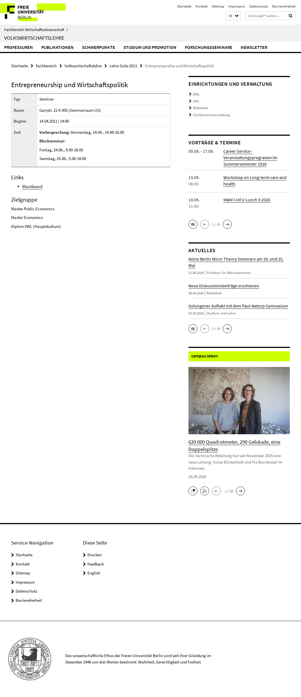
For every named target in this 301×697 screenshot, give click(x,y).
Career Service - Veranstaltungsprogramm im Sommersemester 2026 (250, 157)
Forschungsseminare (208, 47)
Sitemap (218, 6)
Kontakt (201, 6)
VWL (196, 101)
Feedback (95, 564)
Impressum (236, 6)
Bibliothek (200, 108)
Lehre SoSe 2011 (123, 65)
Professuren (18, 47)
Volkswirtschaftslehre (34, 37)
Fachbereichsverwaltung (211, 115)
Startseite (184, 6)
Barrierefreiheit (283, 6)
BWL (196, 94)
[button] (233, 16)
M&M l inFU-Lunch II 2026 (246, 199)
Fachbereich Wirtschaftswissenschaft (36, 30)
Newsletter (254, 47)
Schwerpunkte (98, 47)
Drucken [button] (94, 554)
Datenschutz (258, 6)
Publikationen (57, 47)
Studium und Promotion (149, 47)
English (93, 573)
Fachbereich (46, 65)
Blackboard (32, 186)
